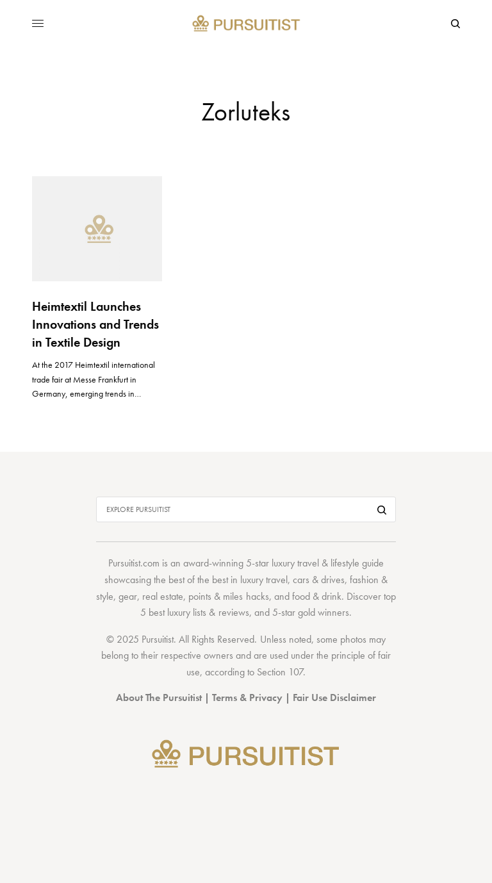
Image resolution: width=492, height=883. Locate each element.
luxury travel (264, 579)
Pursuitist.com (134, 563)
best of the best (198, 579)
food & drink (316, 596)
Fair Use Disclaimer (334, 697)
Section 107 (280, 672)
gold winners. (325, 612)
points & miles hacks (228, 596)
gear (128, 596)
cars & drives (319, 579)
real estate (162, 596)
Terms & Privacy (247, 697)
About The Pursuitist (159, 697)
